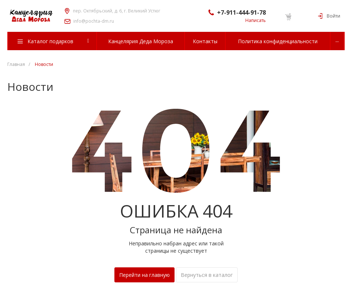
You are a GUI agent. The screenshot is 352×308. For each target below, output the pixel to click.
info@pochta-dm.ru (93, 21)
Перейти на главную (144, 274)
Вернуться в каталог (207, 274)
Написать (255, 20)
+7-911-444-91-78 (241, 12)
